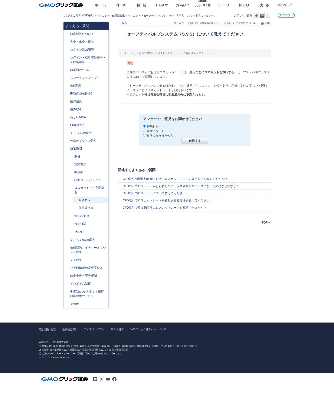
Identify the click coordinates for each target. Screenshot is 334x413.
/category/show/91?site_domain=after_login (67, 34)
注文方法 (80, 164)
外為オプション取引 (83, 140)
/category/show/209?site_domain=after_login (67, 260)
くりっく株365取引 (83, 239)
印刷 (267, 23)
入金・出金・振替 (82, 41)
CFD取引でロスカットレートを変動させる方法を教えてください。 (167, 200)
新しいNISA (78, 117)
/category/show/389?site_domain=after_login (67, 109)
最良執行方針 (70, 329)
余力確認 (80, 223)
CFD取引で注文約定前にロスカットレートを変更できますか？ (164, 207)
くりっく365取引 (81, 133)
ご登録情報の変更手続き (86, 268)
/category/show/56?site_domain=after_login (67, 268)
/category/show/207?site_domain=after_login (67, 70)
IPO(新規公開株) (81, 93)
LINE (95, 379)
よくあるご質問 (72, 15)
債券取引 (76, 109)
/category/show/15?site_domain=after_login (71, 188)
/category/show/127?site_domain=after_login (67, 276)
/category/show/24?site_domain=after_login (67, 125)
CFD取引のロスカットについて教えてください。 (156, 193)
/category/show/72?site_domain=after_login (67, 85)
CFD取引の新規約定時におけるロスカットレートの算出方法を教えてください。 (176, 179)
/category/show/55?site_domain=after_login (67, 42)
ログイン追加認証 (82, 49)
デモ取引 (76, 260)
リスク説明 (117, 329)
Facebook (114, 379)
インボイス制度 (80, 283)
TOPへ (266, 222)
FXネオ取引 (78, 125)
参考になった (156, 131)
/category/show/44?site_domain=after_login (67, 304)
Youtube (108, 379)
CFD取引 (89, 15)
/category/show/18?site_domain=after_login (71, 156)
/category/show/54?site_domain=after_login (67, 57)
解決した (153, 126)
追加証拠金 (81, 216)
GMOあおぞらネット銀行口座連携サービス (87, 294)
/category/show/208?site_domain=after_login (67, 78)
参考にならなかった (160, 135)
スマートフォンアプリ (85, 77)
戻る (124, 23)
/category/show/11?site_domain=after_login (67, 148)
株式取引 (76, 85)
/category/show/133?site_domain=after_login (67, 247)
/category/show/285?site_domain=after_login (71, 164)
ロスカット (134, 15)
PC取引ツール (79, 70)
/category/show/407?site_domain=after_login (67, 240)
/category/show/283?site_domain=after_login (71, 172)
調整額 (78, 172)
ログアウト (286, 15)
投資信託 (76, 101)
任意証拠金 (86, 207)
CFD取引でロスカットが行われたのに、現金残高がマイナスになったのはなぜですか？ (181, 186)
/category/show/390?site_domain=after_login (67, 283)
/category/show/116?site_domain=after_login (67, 101)
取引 (77, 156)
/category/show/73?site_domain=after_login (67, 93)
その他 (78, 231)
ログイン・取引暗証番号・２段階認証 (88, 60)
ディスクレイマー (94, 329)
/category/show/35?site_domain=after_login (67, 133)
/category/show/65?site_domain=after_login (67, 141)
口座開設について (82, 34)
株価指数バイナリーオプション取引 (88, 250)
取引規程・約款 (47, 329)
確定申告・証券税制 (83, 275)
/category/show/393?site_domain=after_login (67, 117)
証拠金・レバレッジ (87, 180)
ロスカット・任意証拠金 (111, 15)
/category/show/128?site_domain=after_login (67, 291)
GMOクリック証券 (61, 5)
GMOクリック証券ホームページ (148, 329)
